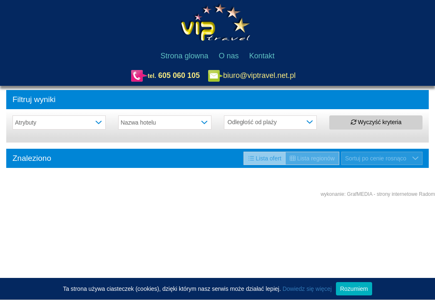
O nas (229, 56)
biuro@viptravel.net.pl (259, 75)
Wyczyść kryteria (376, 122)
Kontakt (262, 56)
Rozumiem (354, 288)
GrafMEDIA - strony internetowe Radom (391, 194)
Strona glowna (184, 56)
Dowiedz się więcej (307, 288)
